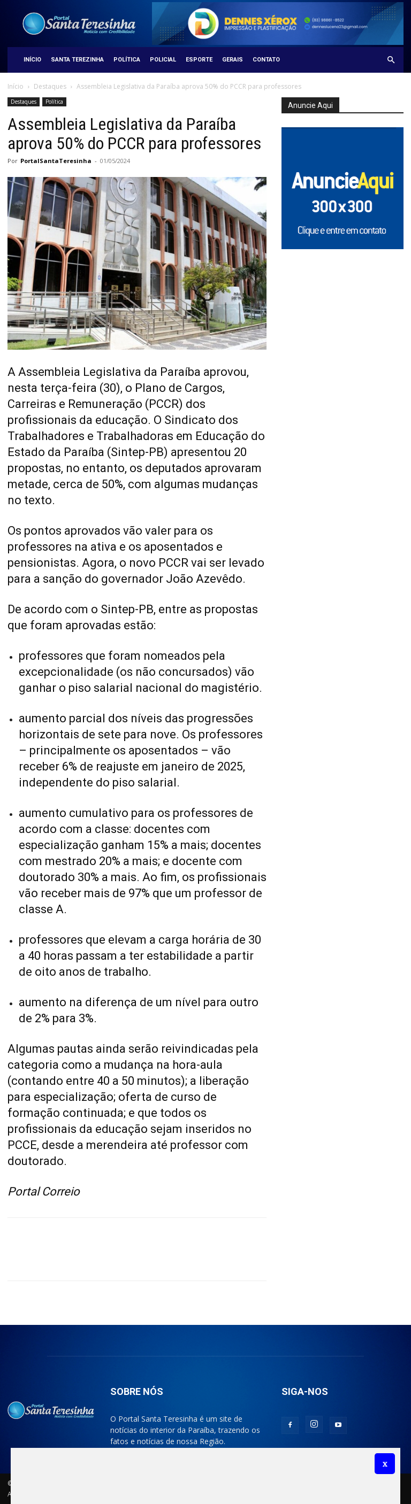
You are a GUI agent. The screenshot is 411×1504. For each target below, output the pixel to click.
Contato (266, 59)
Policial (163, 59)
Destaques (50, 86)
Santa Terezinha (77, 59)
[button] (391, 60)
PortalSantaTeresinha (56, 161)
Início (32, 59)
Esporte (199, 59)
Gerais (232, 59)
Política (126, 59)
